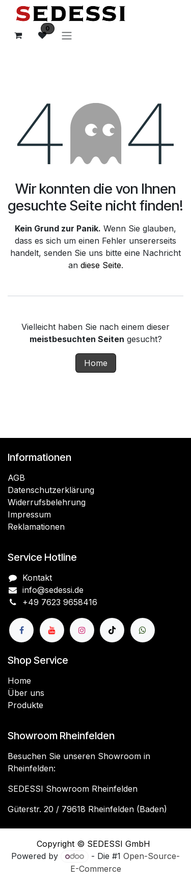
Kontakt (37, 578)
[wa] (142, 630)
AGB (16, 478)
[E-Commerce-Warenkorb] (18, 35)
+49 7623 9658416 (59, 602)
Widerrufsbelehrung (47, 502)
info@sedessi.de (53, 590)
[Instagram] (82, 630)
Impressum (29, 514)
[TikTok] (112, 630)
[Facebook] (21, 630)
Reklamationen (36, 527)
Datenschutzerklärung (51, 490)
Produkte (25, 705)
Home (95, 363)
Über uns (26, 693)
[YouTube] (52, 630)
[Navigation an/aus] (67, 35)
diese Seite (100, 265)
